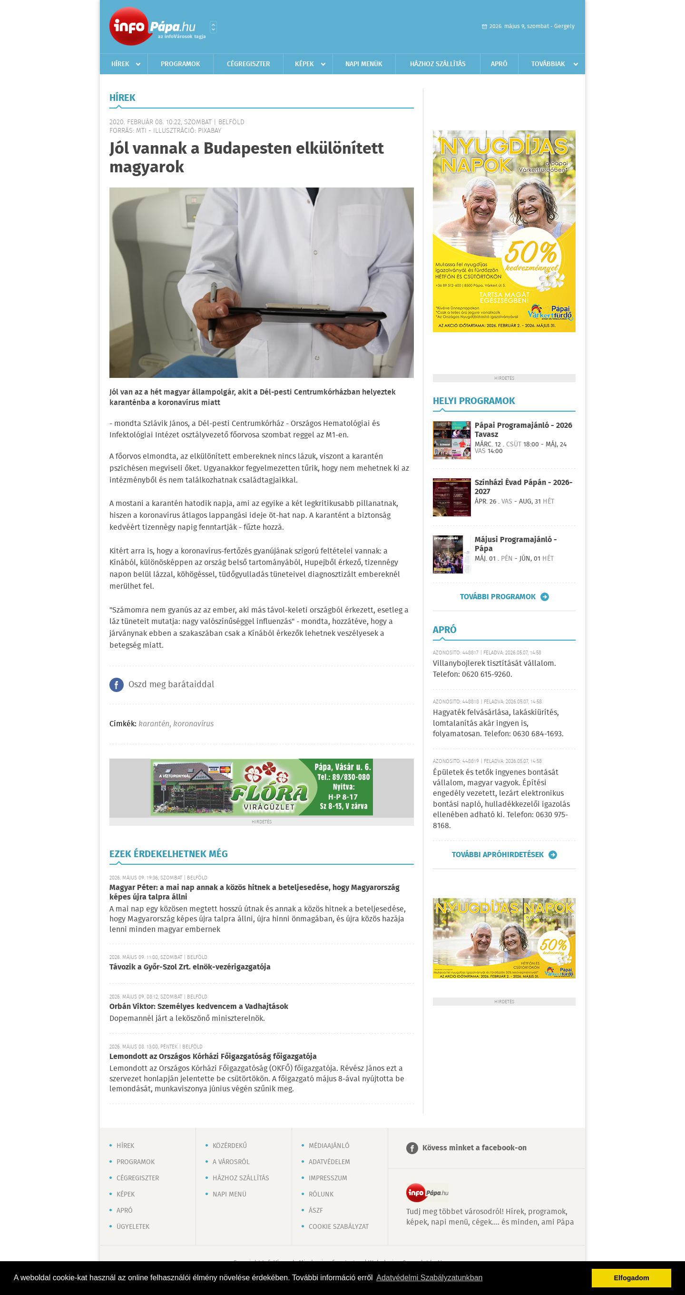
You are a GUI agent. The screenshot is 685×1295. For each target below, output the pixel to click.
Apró (499, 64)
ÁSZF (316, 1211)
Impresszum (328, 1178)
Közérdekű (230, 1146)
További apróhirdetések (498, 854)
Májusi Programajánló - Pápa (516, 544)
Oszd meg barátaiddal (171, 685)
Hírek (120, 64)
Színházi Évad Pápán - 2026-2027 (524, 487)
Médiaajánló (329, 1146)
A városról (231, 1162)
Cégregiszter (248, 64)
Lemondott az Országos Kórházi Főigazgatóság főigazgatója (213, 1057)
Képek (304, 64)
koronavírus (193, 724)
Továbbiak (548, 64)
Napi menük (363, 64)
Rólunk (321, 1194)
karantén (153, 724)
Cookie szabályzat (339, 1227)
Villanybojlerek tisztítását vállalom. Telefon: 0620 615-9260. (494, 669)
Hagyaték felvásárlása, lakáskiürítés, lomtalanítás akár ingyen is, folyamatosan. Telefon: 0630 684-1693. (498, 723)
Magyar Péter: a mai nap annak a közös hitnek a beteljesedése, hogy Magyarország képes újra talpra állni (254, 892)
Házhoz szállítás (438, 64)
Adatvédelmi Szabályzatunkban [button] (429, 1278)
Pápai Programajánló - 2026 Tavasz (523, 430)
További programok (498, 597)
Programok (180, 64)
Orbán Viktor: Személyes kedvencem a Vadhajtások (198, 1007)
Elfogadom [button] (631, 1278)
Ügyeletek (133, 1227)
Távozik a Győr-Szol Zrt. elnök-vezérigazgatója (190, 967)
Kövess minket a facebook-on (474, 1148)
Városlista (213, 27)
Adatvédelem (329, 1162)
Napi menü (229, 1194)
